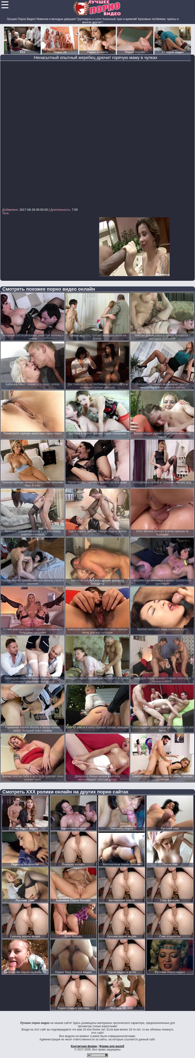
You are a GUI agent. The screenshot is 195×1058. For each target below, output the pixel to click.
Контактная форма (84, 1046)
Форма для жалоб (111, 1046)
